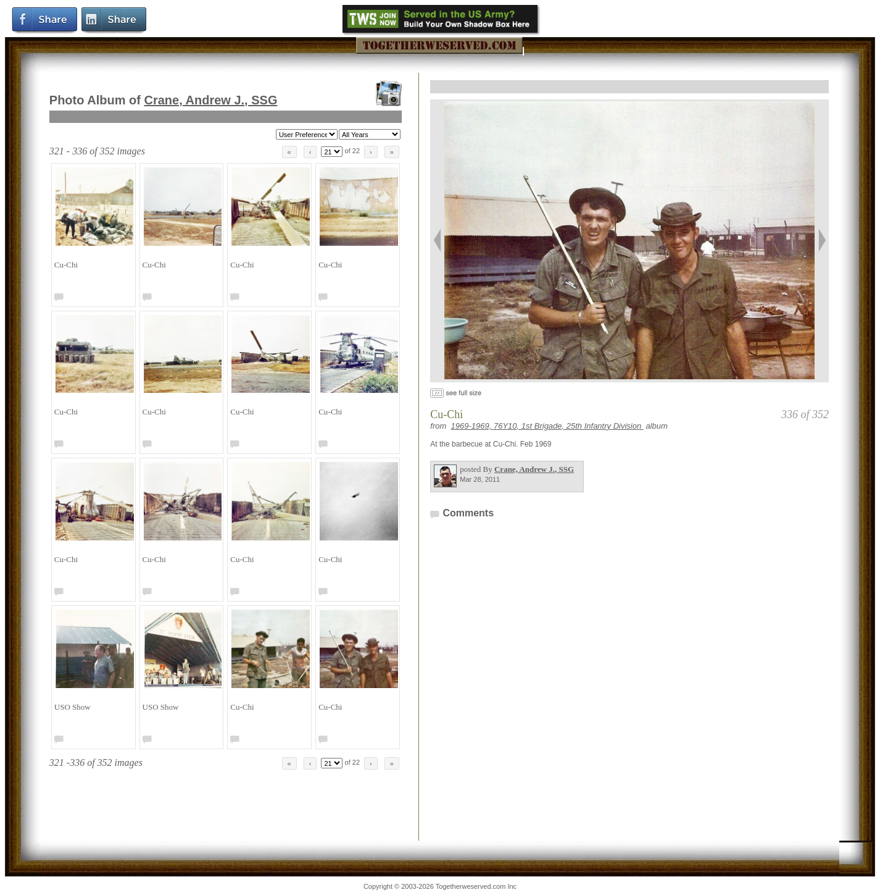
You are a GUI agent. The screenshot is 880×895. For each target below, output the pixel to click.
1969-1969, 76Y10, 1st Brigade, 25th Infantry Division (547, 426)
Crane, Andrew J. (210, 100)
